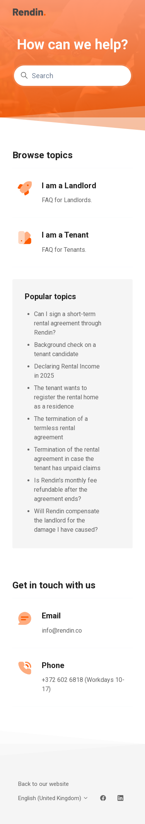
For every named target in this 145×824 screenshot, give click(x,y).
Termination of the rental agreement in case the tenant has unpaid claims (67, 459)
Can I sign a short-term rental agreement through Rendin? (67, 323)
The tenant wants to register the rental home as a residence (66, 397)
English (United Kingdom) (53, 798)
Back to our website (43, 783)
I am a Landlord (69, 185)
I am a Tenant (65, 234)
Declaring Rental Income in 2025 (67, 371)
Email (51, 615)
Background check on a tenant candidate (65, 349)
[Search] (72, 75)
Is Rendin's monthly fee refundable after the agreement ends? (65, 489)
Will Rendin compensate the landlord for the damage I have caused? (66, 520)
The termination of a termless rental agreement (61, 428)
